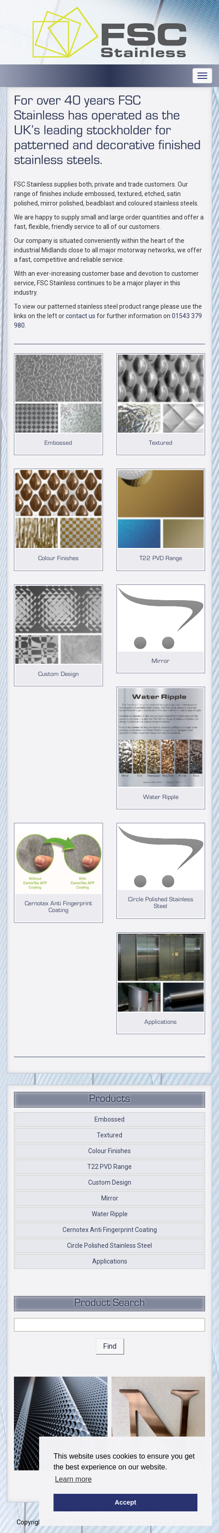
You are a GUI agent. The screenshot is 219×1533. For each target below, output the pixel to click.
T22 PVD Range (109, 1166)
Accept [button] (125, 1502)
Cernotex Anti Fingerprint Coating (110, 1229)
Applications (109, 1261)
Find (109, 1346)
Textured (109, 1135)
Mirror (109, 1198)
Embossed (109, 1119)
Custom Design (109, 1182)
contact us (80, 315)
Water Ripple (110, 1214)
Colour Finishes (109, 1150)
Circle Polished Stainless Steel (109, 1245)
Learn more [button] (73, 1479)
